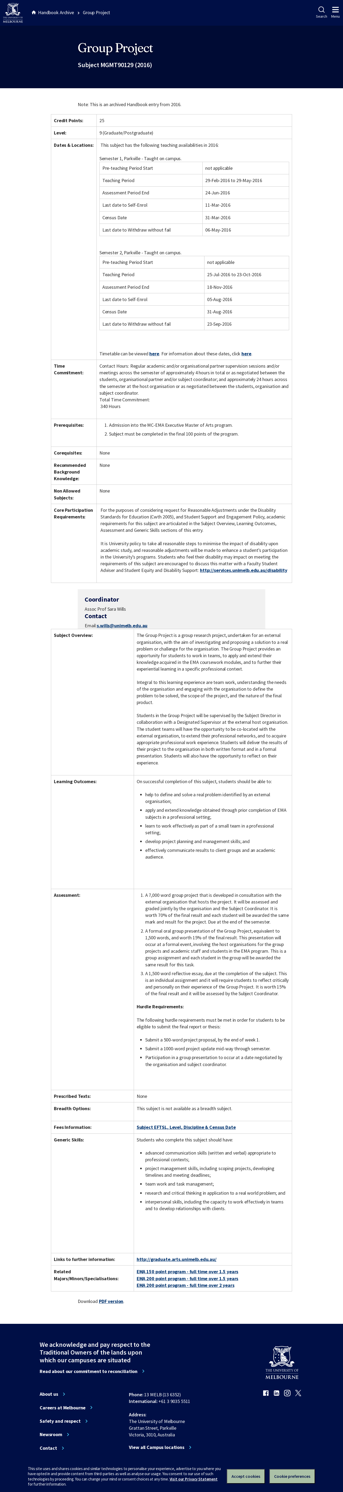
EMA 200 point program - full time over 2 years (185, 1285)
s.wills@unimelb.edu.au (122, 625)
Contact (48, 1448)
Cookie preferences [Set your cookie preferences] (292, 1476)
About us (49, 1394)
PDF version (111, 1301)
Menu (335, 12)
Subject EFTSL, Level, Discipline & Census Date (186, 1127)
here (154, 354)
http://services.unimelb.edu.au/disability (243, 570)
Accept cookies (246, 1476)
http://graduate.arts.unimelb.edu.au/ (177, 1259)
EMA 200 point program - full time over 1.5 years (187, 1278)
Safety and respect (60, 1421)
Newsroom (51, 1434)
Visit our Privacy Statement (194, 1479)
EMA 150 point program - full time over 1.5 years (187, 1271)
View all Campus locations (156, 1447)
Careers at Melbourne (62, 1408)
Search (321, 12)
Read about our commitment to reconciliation (88, 1371)
